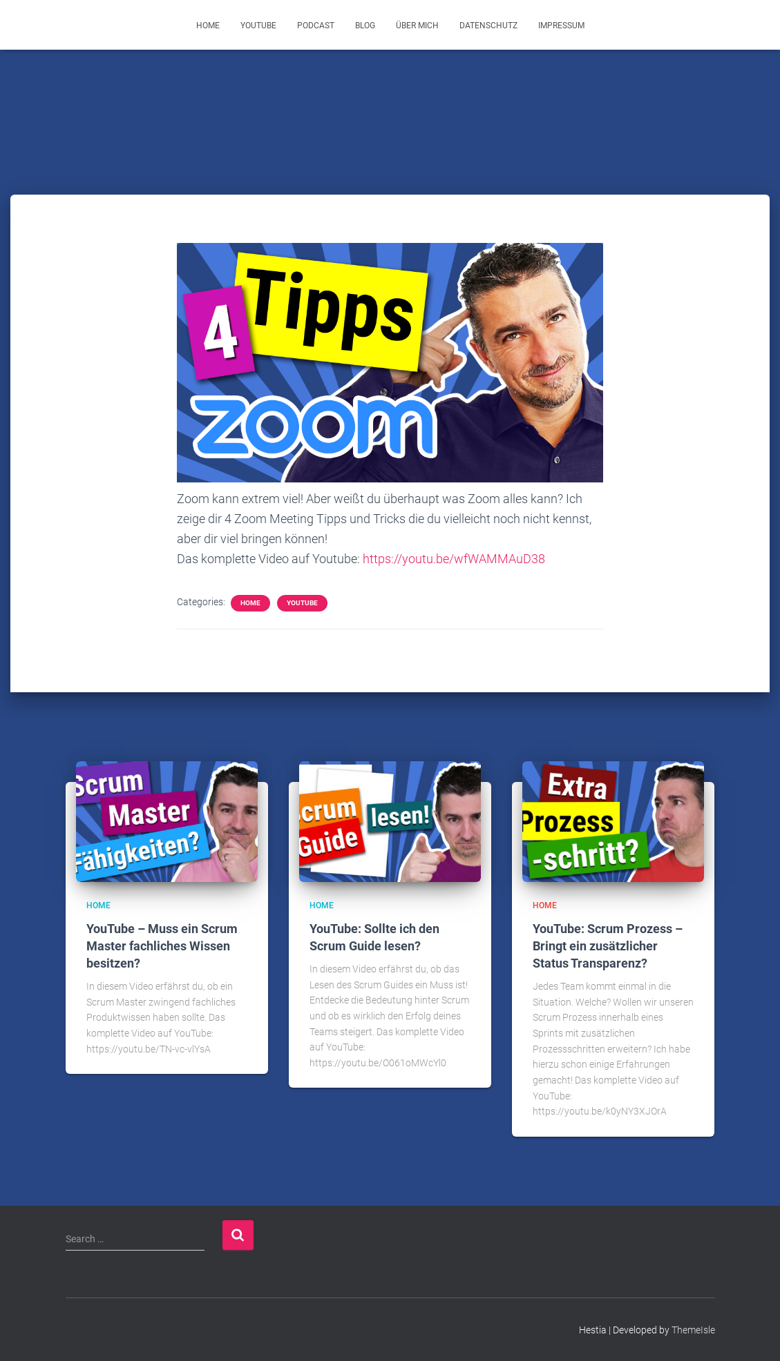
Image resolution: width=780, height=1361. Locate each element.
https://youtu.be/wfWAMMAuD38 (454, 558)
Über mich (417, 25)
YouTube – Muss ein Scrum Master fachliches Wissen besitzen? (162, 945)
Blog (365, 25)
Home (208, 25)
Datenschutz (488, 25)
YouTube (258, 25)
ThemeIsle (693, 1329)
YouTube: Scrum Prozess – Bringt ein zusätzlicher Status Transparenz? (608, 945)
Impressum (561, 25)
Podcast (315, 25)
